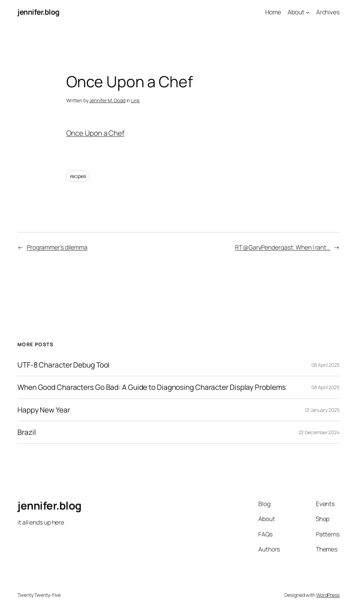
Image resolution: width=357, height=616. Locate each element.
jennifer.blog (38, 12)
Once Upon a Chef (95, 133)
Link (135, 100)
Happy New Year (43, 410)
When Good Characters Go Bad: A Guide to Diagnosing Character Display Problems (151, 387)
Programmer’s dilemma (57, 247)
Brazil (26, 432)
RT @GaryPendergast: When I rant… (282, 247)
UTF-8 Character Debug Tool (63, 365)
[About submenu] (307, 12)
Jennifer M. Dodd (107, 100)
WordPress (328, 595)
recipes (78, 176)
